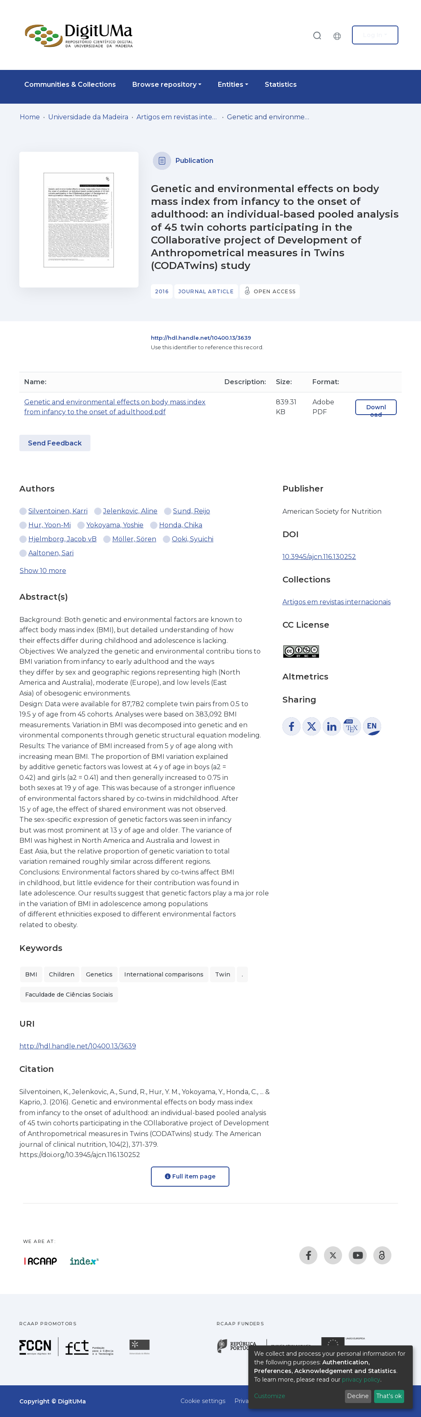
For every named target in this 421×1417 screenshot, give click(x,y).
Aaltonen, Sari (51, 553)
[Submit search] (317, 35)
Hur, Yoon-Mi (49, 525)
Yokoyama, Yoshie (114, 525)
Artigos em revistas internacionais (177, 117)
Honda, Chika (180, 525)
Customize (269, 1396)
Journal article (206, 291)
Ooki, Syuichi (192, 539)
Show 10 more (43, 571)
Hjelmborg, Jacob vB (62, 539)
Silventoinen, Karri (58, 511)
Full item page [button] (190, 1176)
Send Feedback (55, 443)
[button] (339, 35)
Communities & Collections (70, 84)
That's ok (389, 1396)
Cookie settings (202, 1401)
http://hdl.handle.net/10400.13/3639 (201, 337)
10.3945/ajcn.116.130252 (319, 557)
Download (376, 411)
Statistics (281, 84)
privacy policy (361, 1379)
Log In (372, 35)
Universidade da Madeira (88, 117)
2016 (162, 291)
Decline (358, 1396)
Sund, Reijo (191, 511)
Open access (275, 291)
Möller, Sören (134, 539)
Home (30, 117)
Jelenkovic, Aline (130, 511)
